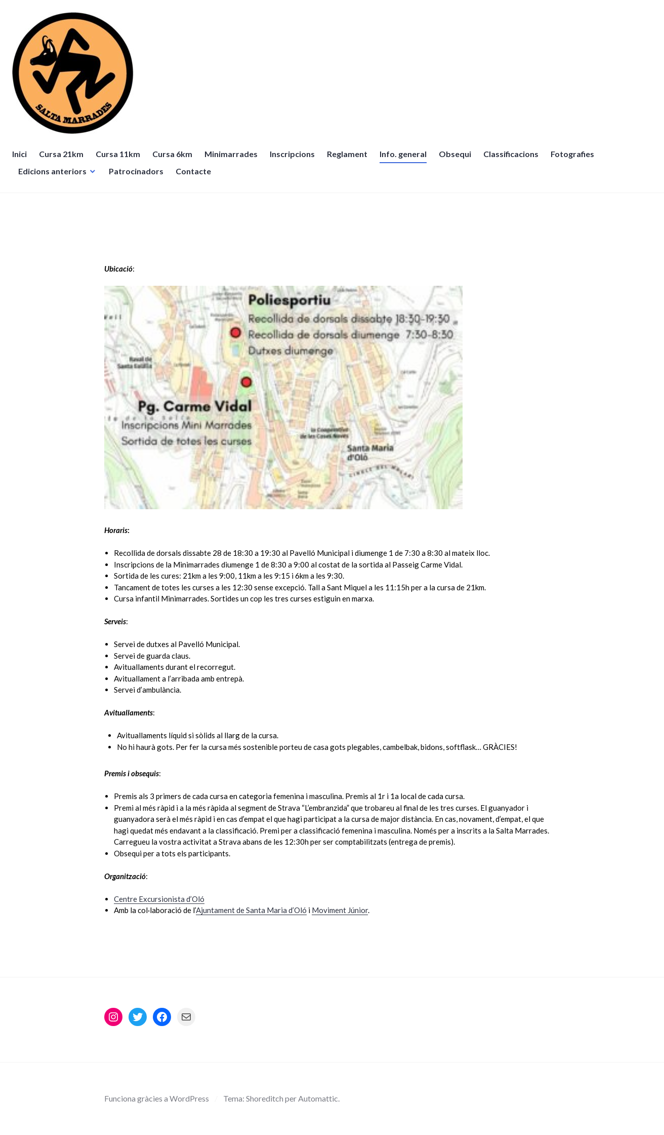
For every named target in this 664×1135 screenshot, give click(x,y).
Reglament (350, 160)
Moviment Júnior (340, 910)
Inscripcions (295, 160)
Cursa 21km (64, 160)
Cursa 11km (121, 160)
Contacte (196, 177)
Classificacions (514, 160)
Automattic (318, 1098)
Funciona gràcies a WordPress (156, 1098)
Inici (22, 160)
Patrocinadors (139, 177)
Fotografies (575, 160)
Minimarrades (234, 160)
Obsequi (458, 160)
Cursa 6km (175, 160)
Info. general (406, 160)
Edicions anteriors (55, 177)
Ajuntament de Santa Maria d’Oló (251, 910)
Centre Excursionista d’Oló (159, 898)
